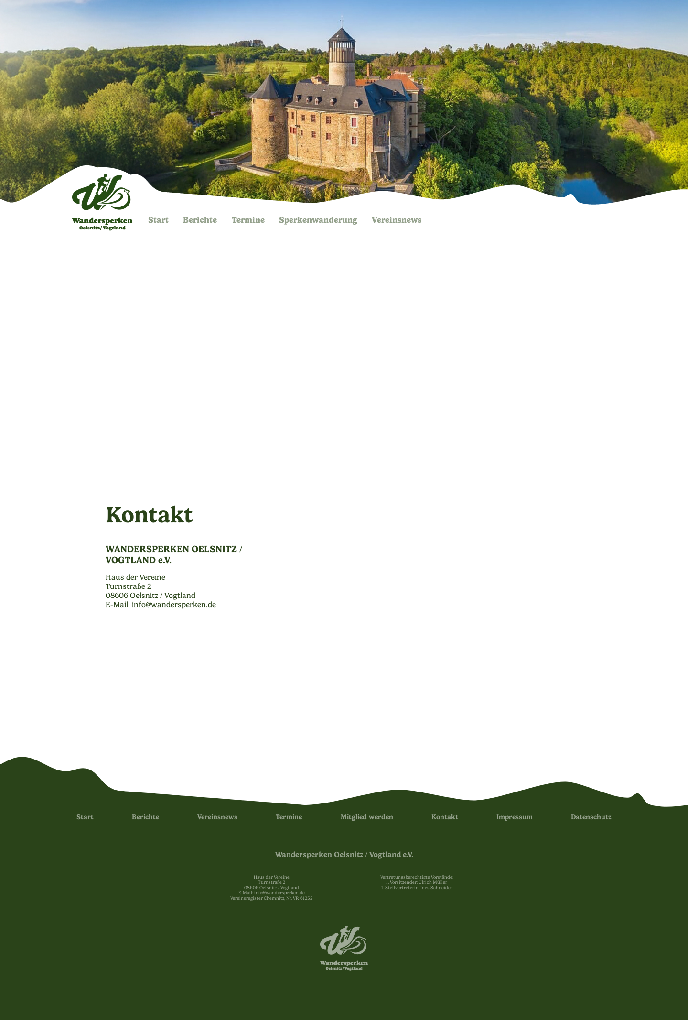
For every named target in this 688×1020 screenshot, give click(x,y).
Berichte (200, 220)
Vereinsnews (396, 220)
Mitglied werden (367, 817)
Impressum (514, 817)
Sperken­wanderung (318, 220)
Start (158, 220)
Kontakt (444, 817)
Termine (248, 220)
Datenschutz (591, 817)
